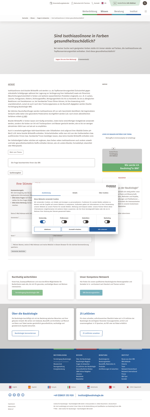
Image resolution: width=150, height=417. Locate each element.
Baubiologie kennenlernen (25, 333)
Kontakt (96, 3)
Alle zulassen (102, 229)
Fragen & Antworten (43, 18)
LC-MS (24, 116)
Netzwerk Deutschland (128, 370)
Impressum (11, 407)
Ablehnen (47, 229)
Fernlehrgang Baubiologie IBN (27, 293)
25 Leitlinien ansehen (91, 333)
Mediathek (79, 377)
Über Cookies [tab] (103, 193)
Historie (123, 364)
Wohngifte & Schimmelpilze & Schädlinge (123, 138)
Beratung (119, 11)
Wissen (104, 11)
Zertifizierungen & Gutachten (107, 367)
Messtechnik (57, 364)
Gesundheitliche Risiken (83, 370)
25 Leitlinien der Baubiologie (85, 367)
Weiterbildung (89, 11)
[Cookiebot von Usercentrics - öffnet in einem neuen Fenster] (107, 186)
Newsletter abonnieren (122, 214)
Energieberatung (59, 369)
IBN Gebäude (125, 362)
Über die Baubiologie (82, 359)
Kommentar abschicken (18, 251)
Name (13, 236)
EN (105, 3)
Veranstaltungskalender (61, 3)
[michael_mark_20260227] (122, 125)
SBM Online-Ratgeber (82, 372)
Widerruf (10, 413)
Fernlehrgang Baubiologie (61, 359)
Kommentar (15, 218)
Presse (123, 375)
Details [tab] (75, 193)
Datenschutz (11, 410)
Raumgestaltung (58, 367)
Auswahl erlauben (75, 229)
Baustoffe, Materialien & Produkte (106, 363)
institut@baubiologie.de (91, 398)
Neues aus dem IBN (127, 359)
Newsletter (79, 380)
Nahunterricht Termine (82, 3)
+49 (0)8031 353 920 (64, 398)
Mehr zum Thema (16, 152)
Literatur (79, 375)
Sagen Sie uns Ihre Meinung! (68, 59)
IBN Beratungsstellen (91, 293)
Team (123, 367)
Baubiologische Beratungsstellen (109, 359)
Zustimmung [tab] (46, 193)
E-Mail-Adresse (58, 236)
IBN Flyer (124, 377)
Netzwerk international (128, 372)
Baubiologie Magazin (82, 362)
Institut (133, 11)
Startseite (25, 18)
